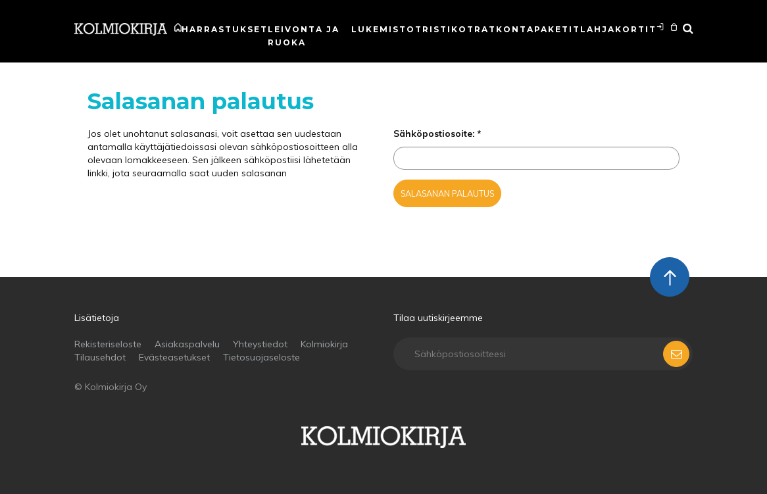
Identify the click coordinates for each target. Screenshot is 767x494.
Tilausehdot (100, 357)
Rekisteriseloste (107, 344)
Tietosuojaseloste (261, 357)
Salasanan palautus (447, 193)
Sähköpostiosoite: (434, 133)
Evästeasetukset (174, 357)
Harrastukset (225, 29)
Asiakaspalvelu (187, 344)
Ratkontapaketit (527, 29)
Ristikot (448, 29)
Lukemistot (386, 29)
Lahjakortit (618, 29)
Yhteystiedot (260, 344)
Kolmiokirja (324, 344)
